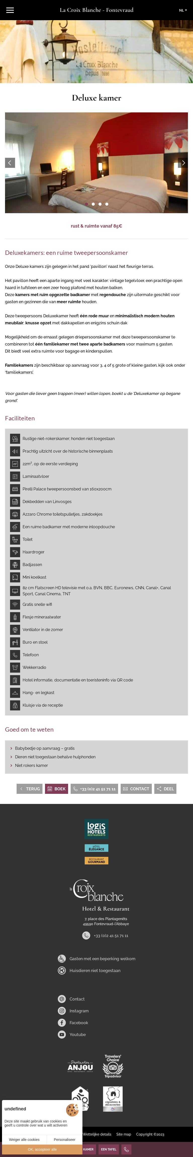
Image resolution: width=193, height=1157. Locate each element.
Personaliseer (64, 1140)
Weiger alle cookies (24, 1140)
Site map (123, 1134)
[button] (86, 204)
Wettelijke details (97, 1134)
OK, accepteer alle (42, 1149)
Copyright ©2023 (150, 1134)
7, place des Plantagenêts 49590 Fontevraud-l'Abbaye (106, 921)
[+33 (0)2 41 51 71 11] (126, 1149)
